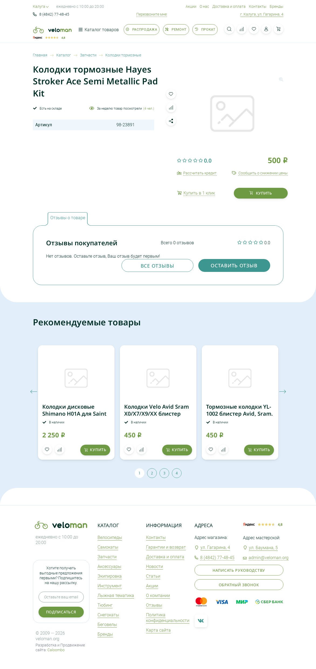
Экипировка (110, 576)
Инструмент (110, 586)
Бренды (276, 6)
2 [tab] (152, 473)
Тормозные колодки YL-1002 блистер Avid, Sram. (239, 410)
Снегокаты (108, 615)
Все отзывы (157, 265)
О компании (158, 595)
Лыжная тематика (116, 595)
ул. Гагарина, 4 (215, 547)
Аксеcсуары (109, 566)
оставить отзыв (234, 265)
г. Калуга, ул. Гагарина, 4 (261, 14)
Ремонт (175, 29)
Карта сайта (158, 630)
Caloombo (56, 649)
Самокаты (108, 547)
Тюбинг (105, 605)
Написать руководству (239, 570)
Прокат (205, 29)
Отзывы (154, 605)
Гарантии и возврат (166, 547)
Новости (154, 566)
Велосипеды (110, 537)
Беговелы (107, 624)
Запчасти (107, 557)
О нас (204, 6)
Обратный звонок (239, 584)
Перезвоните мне (151, 14)
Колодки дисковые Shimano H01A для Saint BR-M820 (74, 413)
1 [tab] (139, 473)
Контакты (257, 6)
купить (260, 193)
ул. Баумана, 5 (263, 548)
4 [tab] (177, 473)
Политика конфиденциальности (167, 617)
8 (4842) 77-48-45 (51, 14)
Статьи (153, 576)
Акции (191, 6)
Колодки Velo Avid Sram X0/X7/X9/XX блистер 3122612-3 (156, 413)
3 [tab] (164, 473)
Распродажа (141, 29)
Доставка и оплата (229, 6)
